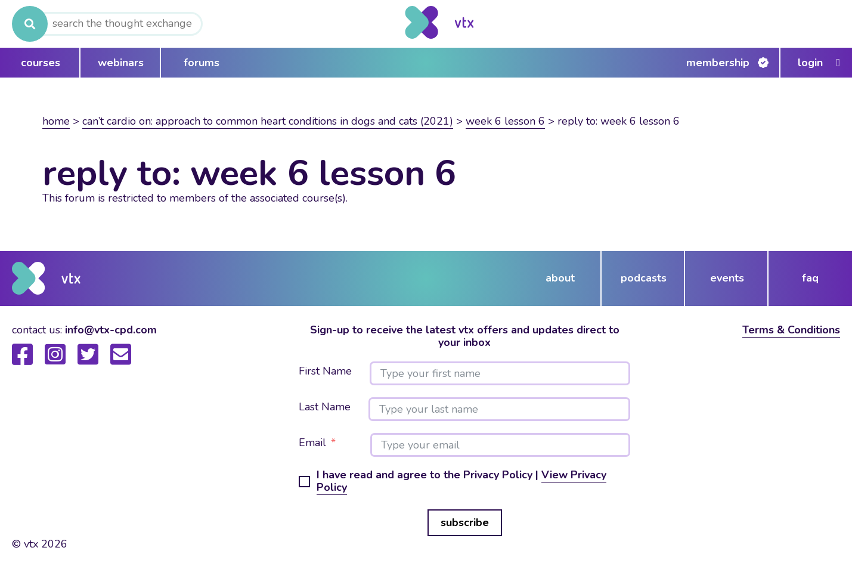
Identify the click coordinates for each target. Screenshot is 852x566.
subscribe (465, 522)
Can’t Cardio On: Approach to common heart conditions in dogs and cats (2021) (267, 121)
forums (201, 62)
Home (56, 121)
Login (810, 62)
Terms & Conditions (791, 330)
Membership (717, 62)
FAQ (810, 278)
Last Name (325, 407)
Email (312, 443)
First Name (325, 371)
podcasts (644, 278)
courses (40, 62)
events (727, 278)
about (560, 278)
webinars (121, 62)
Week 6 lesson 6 (505, 121)
